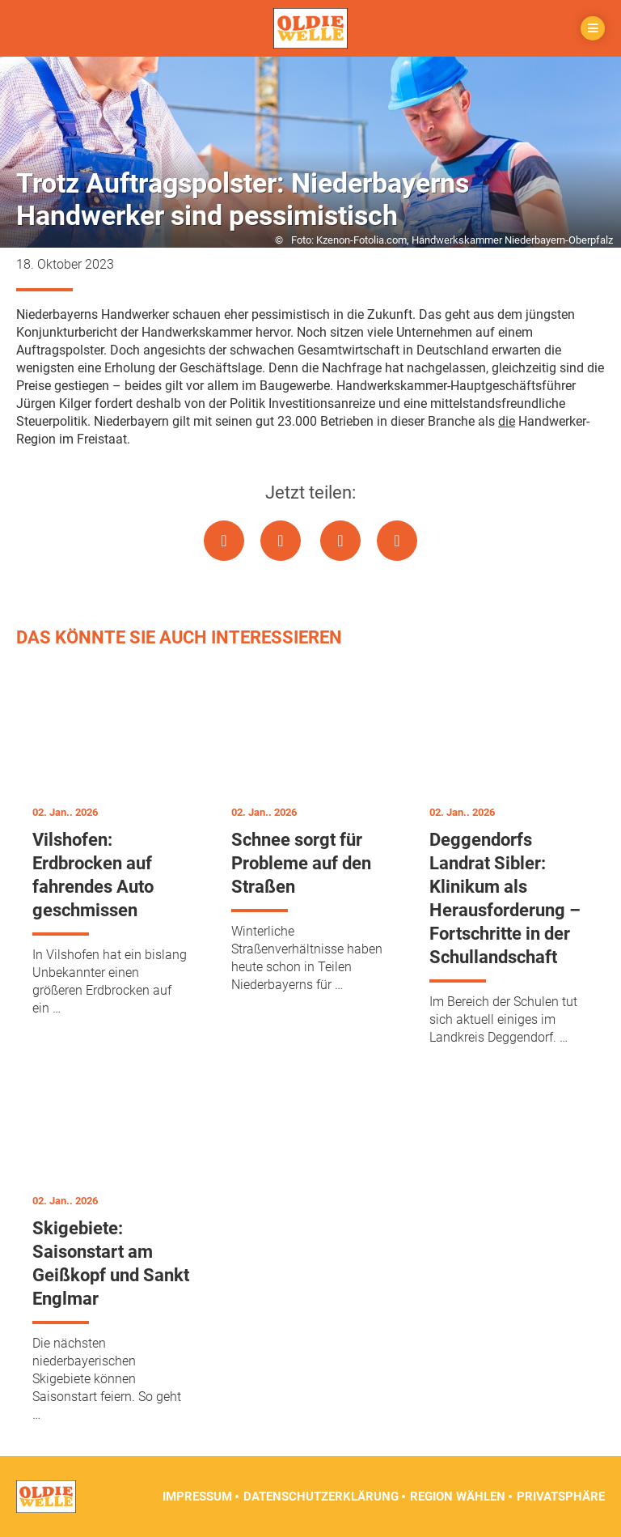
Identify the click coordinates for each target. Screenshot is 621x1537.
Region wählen (457, 1496)
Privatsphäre (561, 1496)
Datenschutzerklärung (321, 1496)
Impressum (197, 1496)
